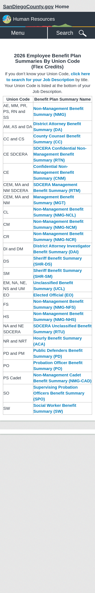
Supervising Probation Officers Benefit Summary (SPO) (58, 393)
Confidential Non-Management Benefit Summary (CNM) (53, 172)
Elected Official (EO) (53, 295)
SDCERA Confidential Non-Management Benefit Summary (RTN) (60, 154)
